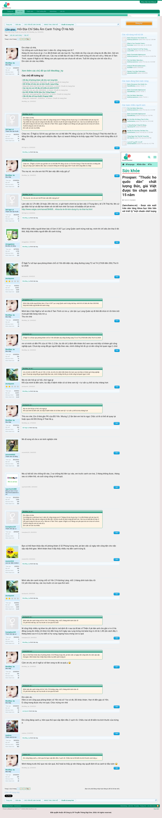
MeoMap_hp (33, 32)
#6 (117, 276)
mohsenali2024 (131, 143)
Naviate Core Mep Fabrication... (136, 71)
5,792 (17, 461)
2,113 (17, 292)
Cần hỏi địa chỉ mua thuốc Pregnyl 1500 (37, 96)
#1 (117, 101)
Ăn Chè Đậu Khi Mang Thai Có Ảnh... (138, 119)
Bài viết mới (18, 14)
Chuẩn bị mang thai (20, 32)
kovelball (130, 67)
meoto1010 (9, 561)
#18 (117, 706)
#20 (117, 768)
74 (18, 136)
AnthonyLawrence (132, 39)
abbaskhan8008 (132, 73)
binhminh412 (34, 82)
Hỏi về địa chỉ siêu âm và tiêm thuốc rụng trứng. (41, 84)
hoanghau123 (10, 527)
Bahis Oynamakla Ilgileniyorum (136, 54)
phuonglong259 (35, 94)
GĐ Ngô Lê (9, 129)
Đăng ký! (139, 23)
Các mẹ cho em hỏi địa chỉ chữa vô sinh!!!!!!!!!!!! (41, 88)
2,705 (17, 251)
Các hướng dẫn (41, 11)
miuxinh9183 (10, 454)
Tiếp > (28, 39)
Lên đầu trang (151, 806)
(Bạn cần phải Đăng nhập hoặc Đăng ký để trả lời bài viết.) (102, 788)
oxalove (8, 735)
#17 (117, 667)
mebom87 (33, 98)
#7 (117, 320)
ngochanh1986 (11, 489)
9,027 (17, 742)
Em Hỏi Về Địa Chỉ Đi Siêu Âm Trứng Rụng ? (39, 92)
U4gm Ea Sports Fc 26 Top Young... (138, 49)
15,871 (17, 287)
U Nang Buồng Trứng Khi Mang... (137, 125)
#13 (117, 532)
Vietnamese (17, 806)
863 (18, 746)
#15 (117, 594)
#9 (117, 387)
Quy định (156, 809)
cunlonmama (131, 121)
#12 (117, 487)
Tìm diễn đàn (8, 14)
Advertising (53, 11)
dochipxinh (9, 278)
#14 (117, 559)
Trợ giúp (136, 806)
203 (18, 503)
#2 (117, 148)
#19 (117, 733)
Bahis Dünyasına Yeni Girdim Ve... (137, 38)
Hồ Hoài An (130, 138)
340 (18, 568)
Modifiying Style (8, 806)
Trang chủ (10, 11)
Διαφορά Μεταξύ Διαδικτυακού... (136, 65)
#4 (117, 213)
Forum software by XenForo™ (20, 809)
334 (18, 70)
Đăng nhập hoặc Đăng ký (148, 2)
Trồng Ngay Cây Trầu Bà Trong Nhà (138, 136)
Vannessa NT (131, 126)
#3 (117, 175)
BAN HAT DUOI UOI (37, 86)
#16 (117, 638)
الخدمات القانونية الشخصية (134, 142)
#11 (117, 453)
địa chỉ (26, 35)
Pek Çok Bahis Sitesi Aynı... (135, 60)
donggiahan (9, 244)
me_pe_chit (34, 90)
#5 (117, 242)
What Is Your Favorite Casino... (136, 43)
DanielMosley (131, 86)
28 (18, 74)
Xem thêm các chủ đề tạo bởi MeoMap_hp (42, 71)
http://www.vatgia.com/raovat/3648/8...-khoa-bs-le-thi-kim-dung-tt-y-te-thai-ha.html (57, 209)
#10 (117, 423)
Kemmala (130, 45)
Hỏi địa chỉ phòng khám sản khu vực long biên (40, 80)
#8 (117, 350)
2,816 (17, 499)
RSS (158, 806)
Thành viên (30, 11)
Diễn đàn (20, 11)
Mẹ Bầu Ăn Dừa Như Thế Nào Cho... (138, 130)
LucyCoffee (130, 50)
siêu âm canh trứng (15, 35)
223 (18, 255)
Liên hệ (62, 11)
